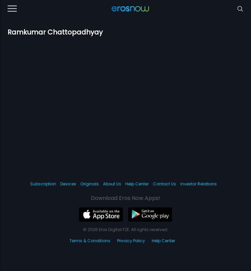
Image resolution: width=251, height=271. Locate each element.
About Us (112, 184)
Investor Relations (198, 184)
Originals (89, 184)
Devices (68, 184)
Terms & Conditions (89, 241)
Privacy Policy (131, 241)
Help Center (137, 184)
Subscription (43, 184)
